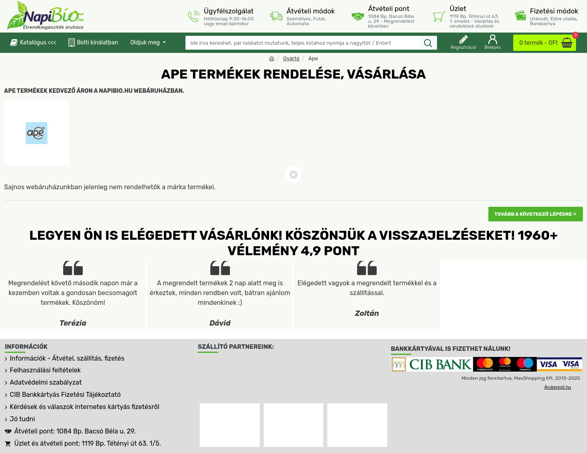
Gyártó (291, 58)
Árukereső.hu (557, 387)
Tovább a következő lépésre (533, 214)
